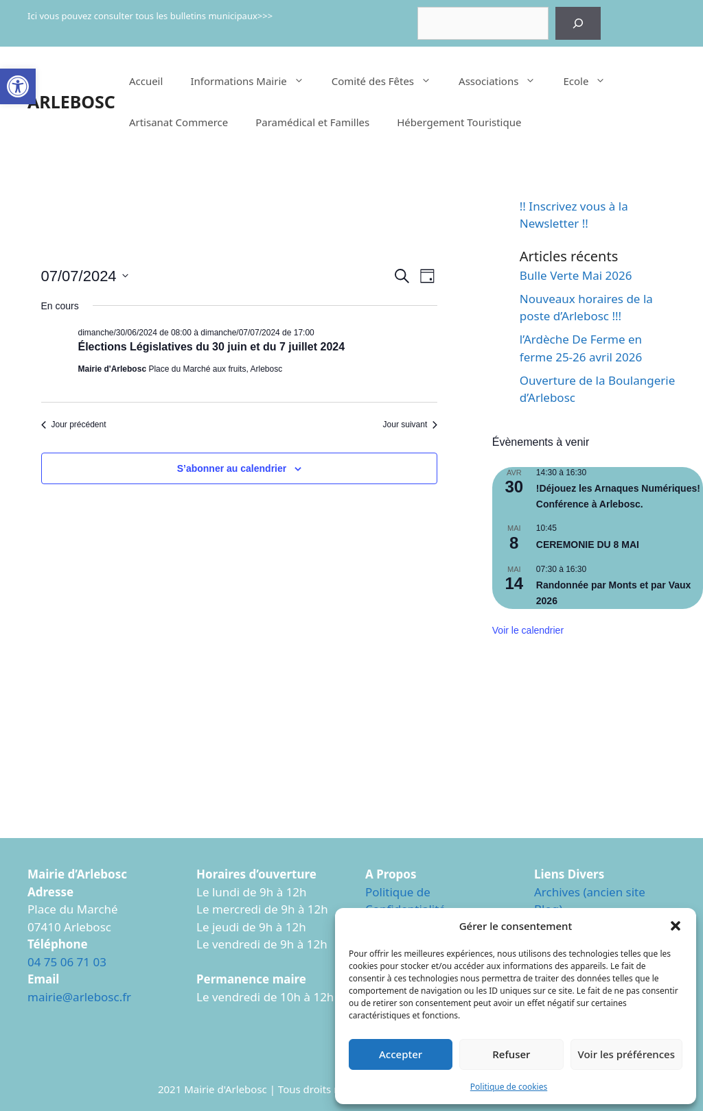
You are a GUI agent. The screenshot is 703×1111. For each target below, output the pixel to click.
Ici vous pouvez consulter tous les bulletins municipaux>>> (150, 16)
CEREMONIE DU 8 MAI (587, 544)
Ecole (591, 80)
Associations (504, 80)
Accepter (400, 1054)
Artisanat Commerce (178, 122)
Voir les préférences (626, 1054)
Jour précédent (73, 424)
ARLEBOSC (71, 101)
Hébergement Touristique (459, 122)
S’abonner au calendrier (232, 468)
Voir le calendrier (528, 630)
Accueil (146, 81)
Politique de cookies (508, 1086)
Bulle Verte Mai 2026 (576, 275)
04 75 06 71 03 (66, 962)
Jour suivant (410, 424)
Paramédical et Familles (312, 122)
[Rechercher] (578, 23)
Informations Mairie (253, 80)
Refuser (511, 1054)
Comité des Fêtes (388, 80)
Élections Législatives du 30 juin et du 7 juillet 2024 (211, 347)
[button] (18, 86)
